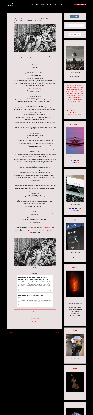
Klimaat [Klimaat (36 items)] (78, 101)
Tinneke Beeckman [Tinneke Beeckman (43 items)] (71, 111)
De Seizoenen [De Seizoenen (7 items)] (70, 93)
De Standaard (40, 61)
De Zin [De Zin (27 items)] (74, 93)
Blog (60, 4)
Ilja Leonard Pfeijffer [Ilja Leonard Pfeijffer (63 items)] (77, 97)
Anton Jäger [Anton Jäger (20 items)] (69, 88)
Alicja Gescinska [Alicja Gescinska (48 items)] (79, 86)
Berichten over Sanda (75, 321)
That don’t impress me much (34, 88)
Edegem (38, 4)
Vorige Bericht (11, 332)
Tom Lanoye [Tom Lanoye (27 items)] (79, 111)
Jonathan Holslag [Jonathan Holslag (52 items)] (78, 99)
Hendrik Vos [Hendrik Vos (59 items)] (80, 95)
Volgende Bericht (57, 332)
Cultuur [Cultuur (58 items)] (76, 91)
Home (33, 4)
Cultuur (43, 4)
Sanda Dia (75, 267)
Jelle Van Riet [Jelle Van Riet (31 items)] (70, 99)
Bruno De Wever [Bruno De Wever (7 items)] (70, 91)
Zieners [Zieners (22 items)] (79, 115)
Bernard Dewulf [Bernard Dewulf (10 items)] (71, 90)
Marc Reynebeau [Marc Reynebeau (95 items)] (72, 105)
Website (74, 172)
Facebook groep (74, 124)
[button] (80, 4)
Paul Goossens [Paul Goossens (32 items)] (72, 107)
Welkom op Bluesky (34, 318)
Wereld (48, 4)
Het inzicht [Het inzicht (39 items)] (69, 97)
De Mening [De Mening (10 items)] (80, 91)
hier (73, 72)
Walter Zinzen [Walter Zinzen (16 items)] (79, 113)
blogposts (74, 16)
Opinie (15, 22)
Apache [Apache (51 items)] (74, 88)
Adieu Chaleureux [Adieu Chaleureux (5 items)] (71, 86)
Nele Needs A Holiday (45, 227)
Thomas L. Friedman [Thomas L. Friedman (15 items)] (74, 109)
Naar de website (35, 321)
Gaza (74, 43)
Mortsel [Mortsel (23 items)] (78, 105)
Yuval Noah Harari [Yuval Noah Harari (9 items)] (72, 115)
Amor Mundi (11, 4)
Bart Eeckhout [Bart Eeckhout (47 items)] (79, 88)
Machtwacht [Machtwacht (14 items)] (78, 103)
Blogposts (54, 4)
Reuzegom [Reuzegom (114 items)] (78, 107)
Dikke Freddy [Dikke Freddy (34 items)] (80, 93)
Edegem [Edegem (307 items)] (68, 95)
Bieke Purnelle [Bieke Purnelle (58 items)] (78, 90)
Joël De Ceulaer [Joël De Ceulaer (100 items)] (72, 101)
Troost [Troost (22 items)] (68, 113)
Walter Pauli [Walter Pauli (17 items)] (73, 113)
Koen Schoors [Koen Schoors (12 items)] (72, 103)
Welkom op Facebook (35, 315)
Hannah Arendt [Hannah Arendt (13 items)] (73, 95)
